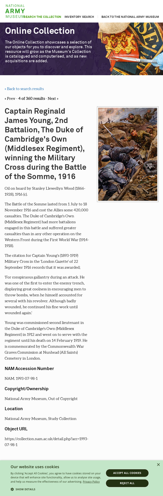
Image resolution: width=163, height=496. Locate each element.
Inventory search (79, 17)
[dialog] (81, 478)
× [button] (158, 464)
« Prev (10, 98)
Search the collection (42, 17)
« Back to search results (24, 88)
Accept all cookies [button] (127, 473)
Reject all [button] (127, 483)
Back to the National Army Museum (130, 17)
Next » (53, 98)
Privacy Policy (91, 481)
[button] (56, 489)
